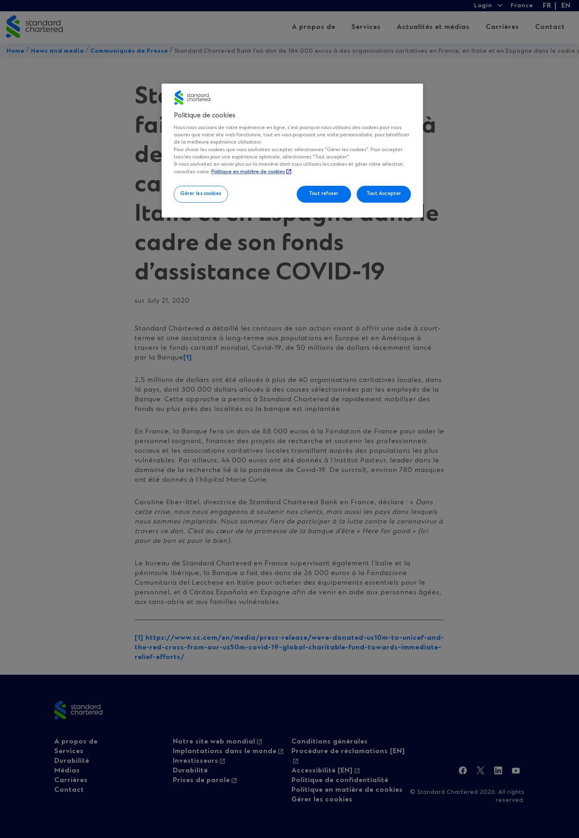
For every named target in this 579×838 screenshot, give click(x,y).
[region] (292, 150)
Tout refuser (323, 194)
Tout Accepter (383, 194)
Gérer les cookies (201, 194)
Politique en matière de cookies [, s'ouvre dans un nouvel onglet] (248, 172)
